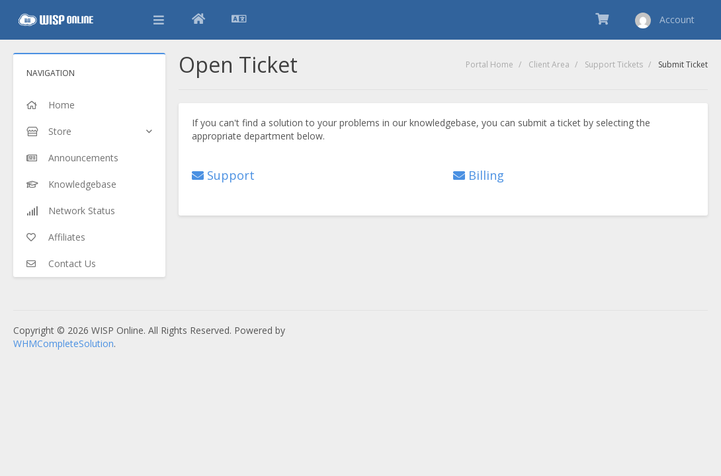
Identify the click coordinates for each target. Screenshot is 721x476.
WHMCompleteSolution (63, 343)
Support (223, 175)
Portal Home (489, 64)
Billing (478, 175)
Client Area (549, 64)
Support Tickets (614, 64)
